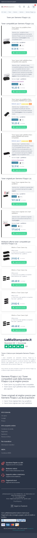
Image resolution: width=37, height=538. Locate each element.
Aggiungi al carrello (19, 52)
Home (4, 12)
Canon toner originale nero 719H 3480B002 (21, 212)
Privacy (3, 421)
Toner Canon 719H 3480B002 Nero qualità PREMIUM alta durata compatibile (22, 136)
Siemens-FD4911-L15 (30, 12)
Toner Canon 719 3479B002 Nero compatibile (21, 28)
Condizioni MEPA (6, 453)
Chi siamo (4, 415)
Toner (9, 12)
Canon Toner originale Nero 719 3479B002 (21, 183)
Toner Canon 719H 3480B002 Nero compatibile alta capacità (22, 61)
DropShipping (17, 501)
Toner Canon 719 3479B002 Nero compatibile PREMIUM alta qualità (22, 100)
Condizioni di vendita (7, 429)
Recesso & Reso (6, 436)
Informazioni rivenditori (7, 445)
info (30, 104)
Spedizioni (4, 434)
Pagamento (4, 431)
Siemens (15, 12)
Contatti (3, 418)
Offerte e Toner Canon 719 (19, 247)
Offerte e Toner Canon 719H (19, 292)
